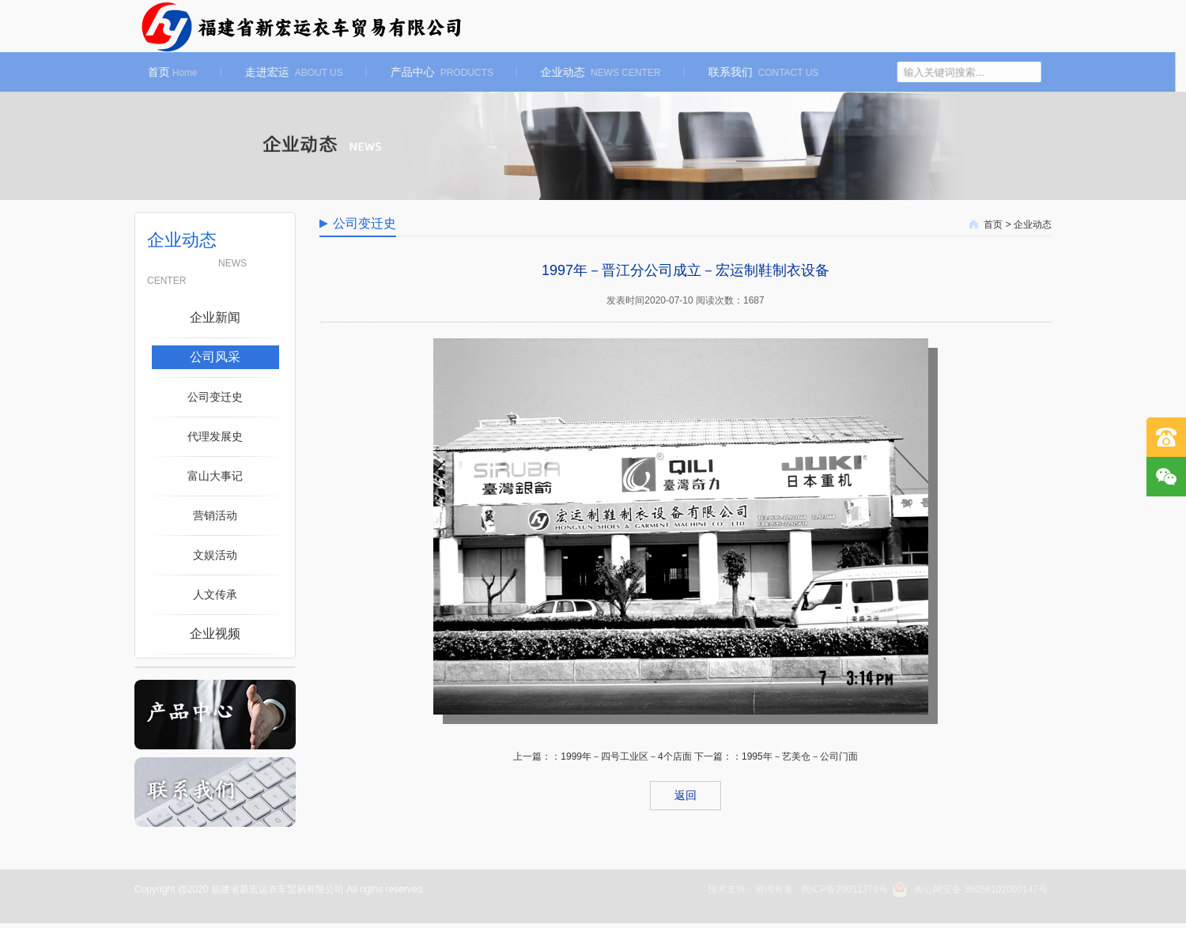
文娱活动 (215, 555)
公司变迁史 (215, 396)
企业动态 (588, 72)
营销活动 (215, 515)
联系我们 (751, 72)
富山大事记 (215, 476)
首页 (160, 72)
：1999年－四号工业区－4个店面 (621, 756)
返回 (685, 795)
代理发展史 (215, 436)
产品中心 (429, 72)
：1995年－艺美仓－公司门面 (795, 756)
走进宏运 (281, 72)
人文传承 (215, 594)
